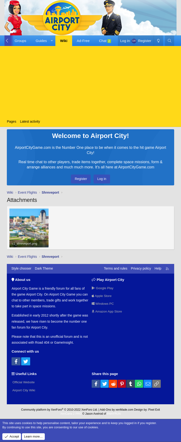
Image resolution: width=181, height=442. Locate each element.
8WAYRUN (114, 413)
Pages (11, 121)
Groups (20, 41)
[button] (43, 40)
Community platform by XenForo (59, 409)
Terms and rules (116, 268)
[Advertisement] (90, 83)
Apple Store (102, 295)
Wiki (63, 41)
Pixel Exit (154, 409)
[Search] (169, 40)
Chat (105, 41)
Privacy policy (141, 268)
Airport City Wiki (24, 390)
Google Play (103, 288)
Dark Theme (44, 268)
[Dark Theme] (158, 40)
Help (158, 268)
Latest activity (30, 121)
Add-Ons (105, 409)
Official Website (23, 382)
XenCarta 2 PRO (71, 413)
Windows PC (103, 303)
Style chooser (21, 268)
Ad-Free (83, 41)
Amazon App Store (107, 311)
